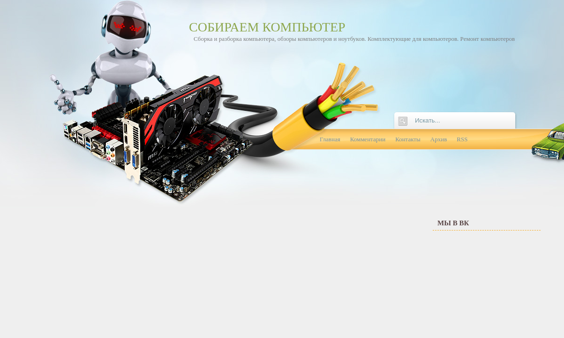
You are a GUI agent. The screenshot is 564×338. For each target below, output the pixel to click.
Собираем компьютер (267, 27)
